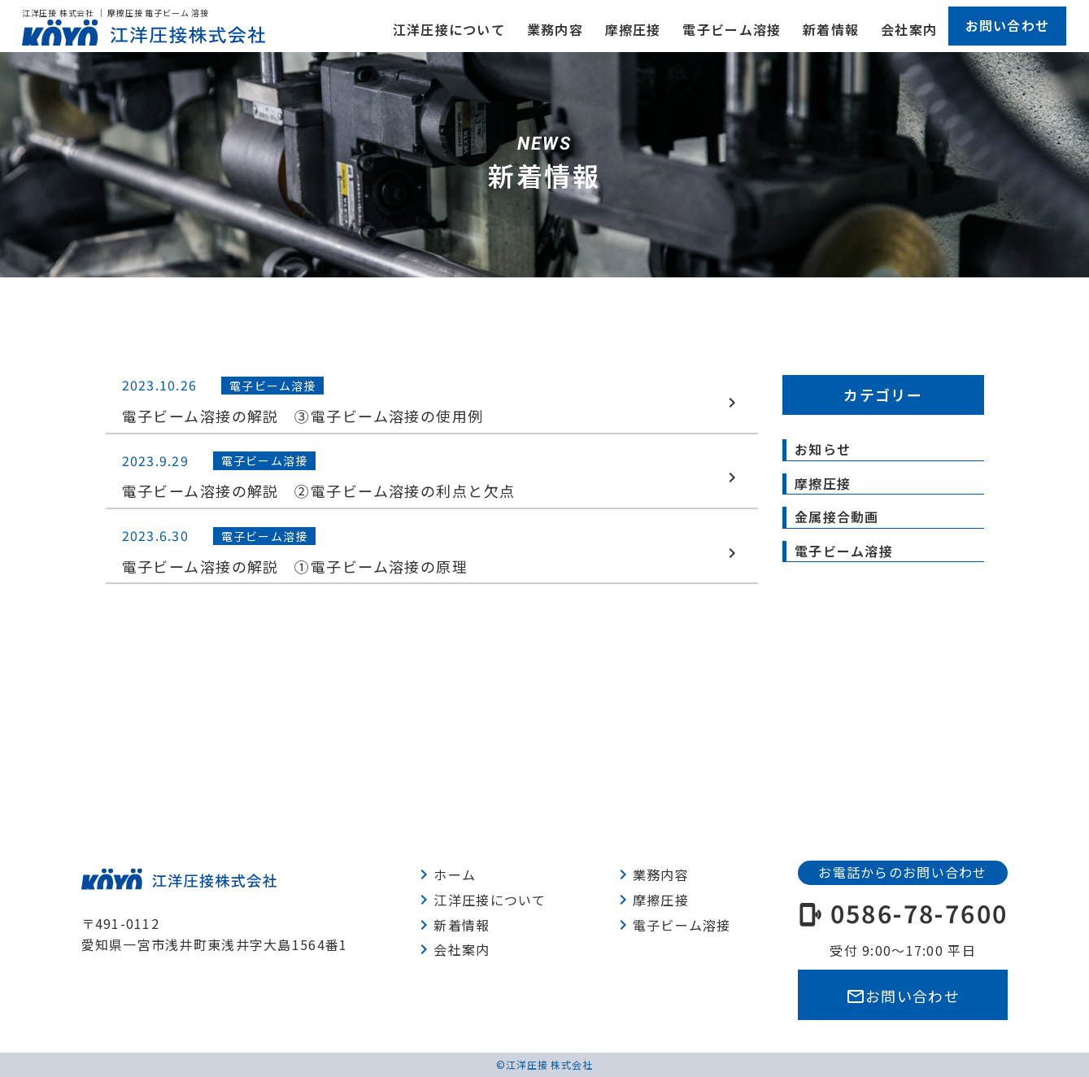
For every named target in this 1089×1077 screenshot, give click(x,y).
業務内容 (555, 29)
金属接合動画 (837, 516)
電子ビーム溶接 (731, 29)
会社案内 (909, 29)
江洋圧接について (449, 29)
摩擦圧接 (633, 29)
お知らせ (823, 449)
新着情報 (831, 29)
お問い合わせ (1007, 25)
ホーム (445, 874)
